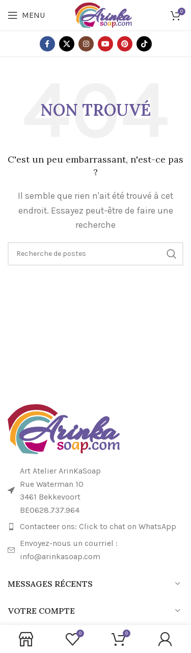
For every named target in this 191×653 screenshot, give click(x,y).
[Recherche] (95, 254)
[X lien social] (66, 43)
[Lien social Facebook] (47, 43)
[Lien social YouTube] (105, 43)
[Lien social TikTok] (144, 43)
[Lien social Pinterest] (124, 43)
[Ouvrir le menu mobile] (26, 15)
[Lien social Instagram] (86, 43)
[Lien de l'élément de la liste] (95, 526)
